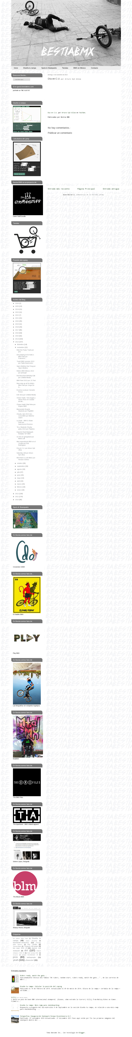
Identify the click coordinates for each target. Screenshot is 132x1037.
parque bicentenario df (30, 955)
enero (19, 490)
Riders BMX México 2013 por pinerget (25, 372)
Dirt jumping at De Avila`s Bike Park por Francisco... (25, 356)
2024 (17, 309)
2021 (17, 318)
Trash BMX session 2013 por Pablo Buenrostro (25, 362)
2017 (17, 330)
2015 (17, 336)
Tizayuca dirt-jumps (31, 946)
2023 (17, 312)
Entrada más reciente (59, 189)
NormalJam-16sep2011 (21, 942)
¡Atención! (29, 960)
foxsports (15, 955)
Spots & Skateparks (49, 68)
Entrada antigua (111, 189)
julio (18, 472)
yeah (15, 960)
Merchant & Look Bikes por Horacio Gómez (26, 458)
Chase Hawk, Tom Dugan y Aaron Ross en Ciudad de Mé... (26, 399)
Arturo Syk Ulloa (69, 113)
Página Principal (86, 189)
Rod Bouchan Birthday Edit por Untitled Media (26, 376)
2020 (17, 321)
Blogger (82, 1033)
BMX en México (79, 68)
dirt (26, 950)
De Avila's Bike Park (20, 938)
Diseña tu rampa (29, 68)
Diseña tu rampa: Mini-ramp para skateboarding (39, 1005)
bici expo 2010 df (20, 948)
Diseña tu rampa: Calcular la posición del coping (41, 986)
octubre (20, 463)
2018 (17, 327)
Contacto (94, 68)
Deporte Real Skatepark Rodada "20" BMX (25, 433)
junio (19, 475)
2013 (17, 342)
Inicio (16, 68)
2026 (17, 303)
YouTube (82, 113)
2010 (17, 499)
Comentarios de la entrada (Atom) (90, 195)
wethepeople (31, 957)
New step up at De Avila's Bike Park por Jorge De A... (25, 385)
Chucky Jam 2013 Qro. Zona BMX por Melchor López (25, 416)
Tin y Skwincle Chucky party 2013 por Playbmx (26, 428)
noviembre (21, 347)
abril (18, 481)
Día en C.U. (64, 78)
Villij (19, 997)
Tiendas (65, 68)
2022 (17, 315)
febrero (19, 487)
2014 (17, 339)
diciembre (20, 344)
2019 (17, 324)
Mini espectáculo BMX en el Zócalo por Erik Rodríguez (26, 443)
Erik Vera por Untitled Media (26, 395)
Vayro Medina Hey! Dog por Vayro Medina (26, 367)
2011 (17, 496)
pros (15, 957)
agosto (19, 469)
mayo (19, 478)
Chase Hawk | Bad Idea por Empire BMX (26, 405)
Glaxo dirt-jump (31, 941)
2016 (17, 333)
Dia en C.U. (52, 113)
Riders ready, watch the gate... (33, 975)
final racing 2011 (32, 953)
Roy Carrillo (32, 944)
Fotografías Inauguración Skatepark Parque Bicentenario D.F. (45, 1016)
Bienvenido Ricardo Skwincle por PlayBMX (25, 410)
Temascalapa (17, 946)
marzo (19, 484)
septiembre (21, 466)
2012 (17, 494)
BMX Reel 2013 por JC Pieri (26, 380)
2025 (17, 306)
